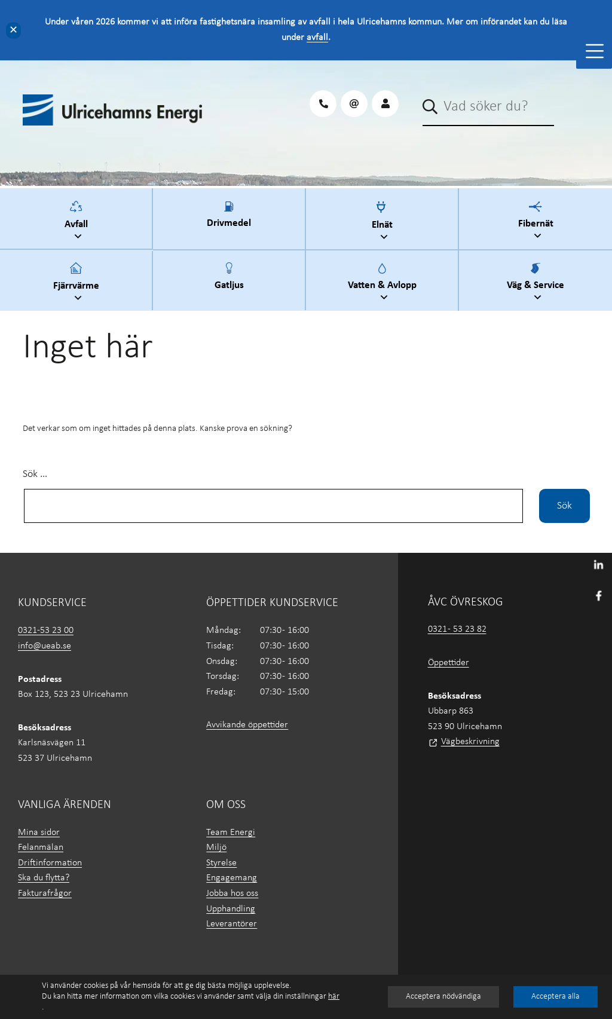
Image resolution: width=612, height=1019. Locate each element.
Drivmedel (229, 221)
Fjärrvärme (78, 283)
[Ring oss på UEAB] (323, 103)
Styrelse (221, 863)
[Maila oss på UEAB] (354, 103)
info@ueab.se (44, 646)
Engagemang (231, 878)
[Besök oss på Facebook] (598, 595)
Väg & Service (537, 283)
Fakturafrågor (45, 893)
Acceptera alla (555, 996)
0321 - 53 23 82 (457, 629)
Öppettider (448, 663)
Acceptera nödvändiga (443, 996)
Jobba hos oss (232, 893)
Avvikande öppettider (247, 725)
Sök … (35, 474)
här (333, 996)
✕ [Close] (13, 30)
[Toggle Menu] (595, 51)
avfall (317, 37)
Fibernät (537, 222)
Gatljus (229, 283)
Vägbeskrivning (470, 741)
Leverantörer (231, 924)
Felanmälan (40, 847)
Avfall (78, 222)
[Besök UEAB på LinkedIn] (598, 565)
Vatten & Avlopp (384, 283)
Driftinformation (50, 863)
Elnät (384, 222)
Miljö (216, 847)
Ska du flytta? (43, 878)
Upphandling (230, 909)
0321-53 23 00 (46, 630)
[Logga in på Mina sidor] (385, 103)
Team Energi (230, 832)
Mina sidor (39, 832)
